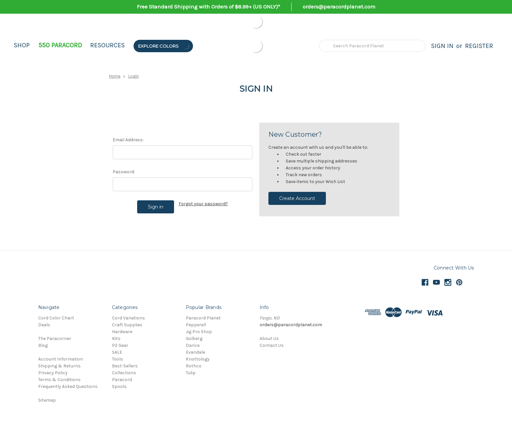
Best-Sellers (125, 366)
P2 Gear (120, 345)
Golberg (194, 338)
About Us (269, 338)
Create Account (297, 198)
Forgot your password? (203, 204)
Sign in (442, 46)
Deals (44, 325)
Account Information (60, 359)
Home (114, 76)
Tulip (191, 373)
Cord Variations (128, 318)
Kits (116, 338)
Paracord (122, 379)
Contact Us (272, 345)
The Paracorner (54, 338)
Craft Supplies (127, 325)
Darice (193, 345)
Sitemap (47, 400)
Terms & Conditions (59, 379)
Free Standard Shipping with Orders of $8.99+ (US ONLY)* (208, 6)
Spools (119, 386)
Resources (107, 45)
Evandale (195, 352)
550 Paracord (60, 45)
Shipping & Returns (59, 366)
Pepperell (196, 325)
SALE (117, 352)
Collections (124, 373)
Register (479, 46)
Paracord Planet (203, 318)
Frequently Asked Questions (68, 386)
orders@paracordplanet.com (339, 6)
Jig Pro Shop (199, 331)
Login (133, 76)
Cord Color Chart (56, 318)
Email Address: (128, 140)
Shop (22, 45)
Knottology (198, 359)
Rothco (193, 366)
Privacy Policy (53, 373)
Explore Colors (164, 46)
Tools (117, 359)
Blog (43, 345)
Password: (124, 172)
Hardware (122, 331)
